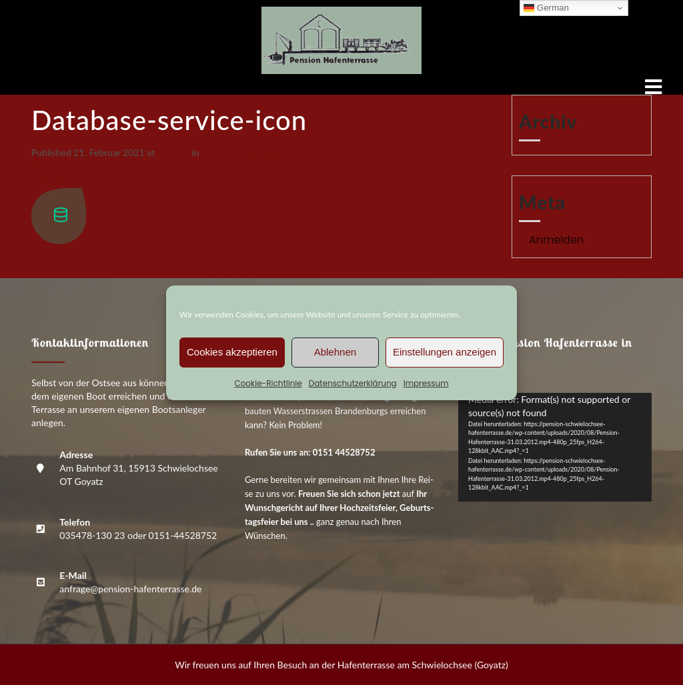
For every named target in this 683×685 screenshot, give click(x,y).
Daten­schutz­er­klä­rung (353, 383)
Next (47, 180)
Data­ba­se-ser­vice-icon (247, 152)
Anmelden (556, 239)
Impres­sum (426, 383)
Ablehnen (335, 352)
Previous (54, 166)
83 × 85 (173, 152)
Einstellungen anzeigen (444, 352)
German (546, 8)
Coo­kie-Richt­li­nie (267, 383)
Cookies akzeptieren (232, 352)
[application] (555, 447)
